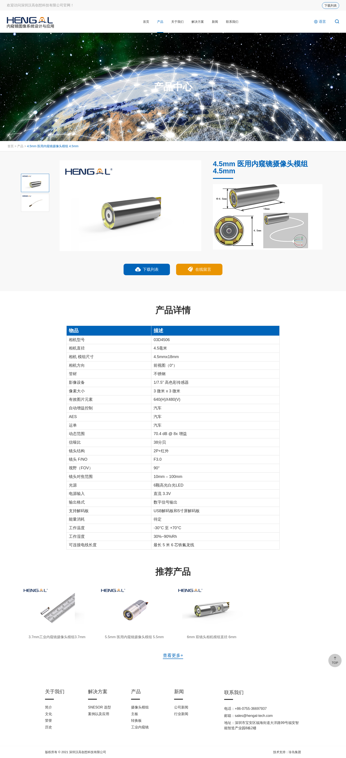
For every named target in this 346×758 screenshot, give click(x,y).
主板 (134, 714)
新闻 (215, 21)
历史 (48, 727)
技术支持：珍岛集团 (287, 752)
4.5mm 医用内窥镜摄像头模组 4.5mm (52, 146)
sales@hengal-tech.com (254, 716)
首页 (146, 21)
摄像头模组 (140, 707)
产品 (160, 21)
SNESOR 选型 (99, 707)
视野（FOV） (81, 468)
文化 (48, 714)
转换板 (136, 720)
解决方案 (198, 21)
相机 (73, 357)
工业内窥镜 (140, 727)
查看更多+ (173, 655)
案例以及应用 (98, 714)
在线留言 (199, 270)
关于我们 (177, 21)
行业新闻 (181, 714)
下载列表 (330, 5)
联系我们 (232, 21)
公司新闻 (181, 707)
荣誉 (48, 720)
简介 (48, 707)
